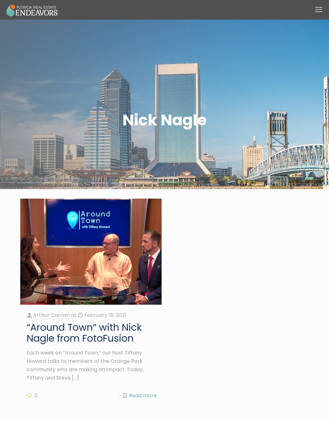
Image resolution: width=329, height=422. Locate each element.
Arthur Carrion (51, 315)
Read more (143, 395)
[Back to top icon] (298, 409)
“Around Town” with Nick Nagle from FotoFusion (84, 333)
